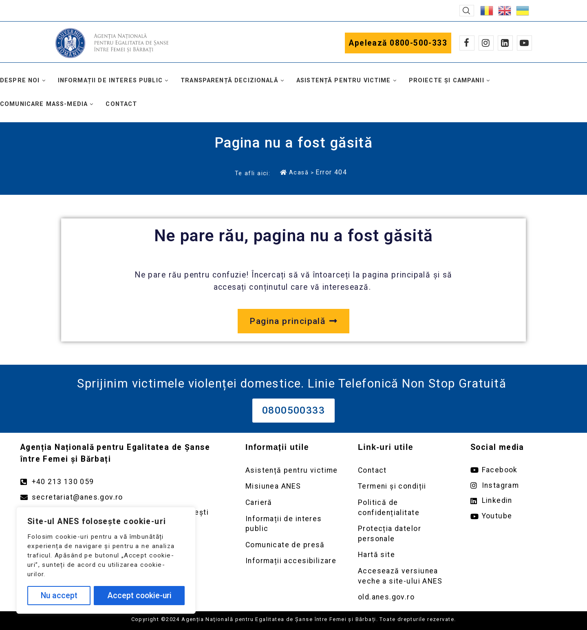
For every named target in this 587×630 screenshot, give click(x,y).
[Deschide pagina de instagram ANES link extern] (518, 485)
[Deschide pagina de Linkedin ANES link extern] (518, 500)
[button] (466, 10)
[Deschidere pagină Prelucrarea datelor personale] (406, 534)
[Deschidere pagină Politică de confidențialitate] (406, 508)
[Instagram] (486, 43)
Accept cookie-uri (139, 595)
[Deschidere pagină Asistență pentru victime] (293, 470)
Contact (121, 104)
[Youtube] (524, 43)
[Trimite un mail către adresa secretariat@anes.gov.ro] (124, 497)
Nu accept (59, 595)
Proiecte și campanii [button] (446, 80)
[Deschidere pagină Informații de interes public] (293, 524)
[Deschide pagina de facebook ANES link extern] (518, 470)
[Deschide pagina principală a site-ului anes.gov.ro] (293, 321)
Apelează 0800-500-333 (398, 43)
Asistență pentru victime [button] (343, 80)
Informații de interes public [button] (110, 80)
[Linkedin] (505, 43)
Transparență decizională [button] (229, 80)
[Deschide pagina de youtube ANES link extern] (518, 516)
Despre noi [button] (20, 80)
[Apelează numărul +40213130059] (124, 482)
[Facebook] (466, 43)
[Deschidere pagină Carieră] (293, 503)
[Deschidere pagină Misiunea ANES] (293, 486)
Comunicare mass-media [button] (44, 104)
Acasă (294, 172)
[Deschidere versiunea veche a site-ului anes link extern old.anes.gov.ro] (406, 597)
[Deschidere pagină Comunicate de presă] (293, 545)
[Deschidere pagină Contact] (406, 470)
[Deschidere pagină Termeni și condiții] (406, 486)
